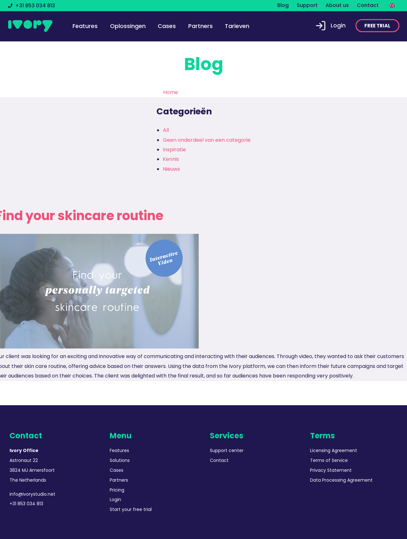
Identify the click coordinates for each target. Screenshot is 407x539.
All (166, 130)
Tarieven (237, 26)
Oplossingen (128, 26)
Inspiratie (174, 149)
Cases (167, 26)
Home (170, 92)
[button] (377, 25)
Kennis (171, 159)
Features (85, 26)
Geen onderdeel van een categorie (207, 140)
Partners (200, 26)
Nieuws (171, 169)
